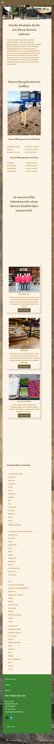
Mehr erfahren (24, 310)
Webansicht (44, 740)
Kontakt (8, 690)
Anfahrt (7, 684)
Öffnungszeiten (10, 679)
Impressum (10, 726)
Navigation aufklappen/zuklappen (27, 2)
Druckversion (11, 740)
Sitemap (19, 740)
